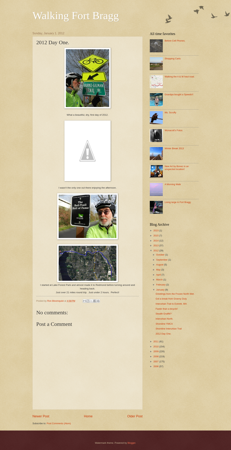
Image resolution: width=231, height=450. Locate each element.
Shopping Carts (173, 58)
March (159, 279)
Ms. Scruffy (170, 112)
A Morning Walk (173, 184)
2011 (156, 341)
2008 (156, 356)
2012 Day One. (163, 333)
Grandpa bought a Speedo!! (179, 94)
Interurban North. (164, 318)
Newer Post (40, 416)
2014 (156, 240)
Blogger (132, 443)
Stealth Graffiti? (164, 313)
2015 (156, 235)
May (158, 269)
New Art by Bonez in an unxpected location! (177, 167)
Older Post (135, 416)
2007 (156, 361)
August (160, 264)
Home (88, 416)
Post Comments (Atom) (59, 423)
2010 (156, 346)
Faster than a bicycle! (167, 308)
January (160, 289)
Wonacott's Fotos (173, 130)
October (160, 254)
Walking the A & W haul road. (180, 76)
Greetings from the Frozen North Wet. (175, 293)
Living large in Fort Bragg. (178, 202)
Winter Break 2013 (174, 148)
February (161, 284)
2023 (156, 230)
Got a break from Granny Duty (171, 298)
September (162, 259)
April (158, 274)
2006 (156, 366)
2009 (156, 351)
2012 (156, 250)
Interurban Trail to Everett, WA (171, 303)
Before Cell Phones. (175, 40)
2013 (156, 245)
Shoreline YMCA (164, 323)
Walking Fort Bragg (75, 15)
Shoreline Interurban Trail (169, 328)
